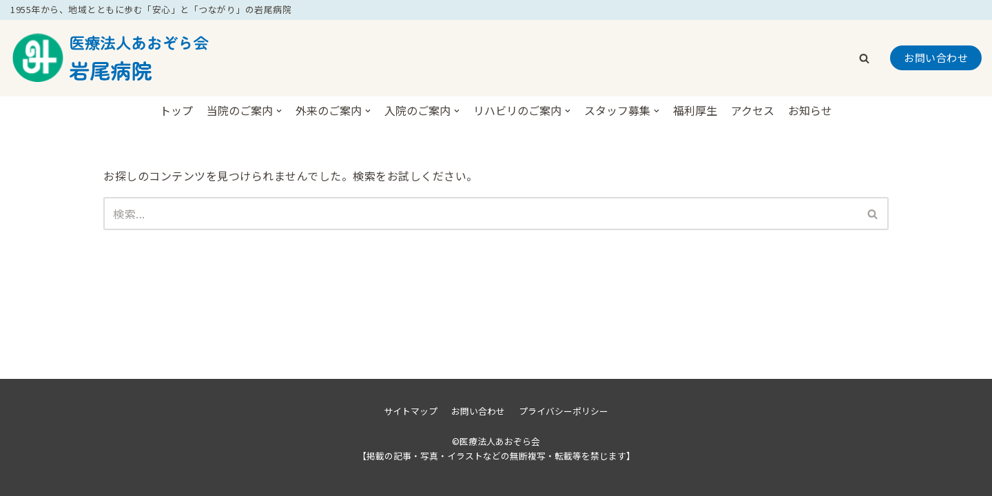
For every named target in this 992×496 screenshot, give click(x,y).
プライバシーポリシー (563, 410)
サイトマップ (410, 410)
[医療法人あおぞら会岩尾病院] (113, 58)
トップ (176, 110)
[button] (864, 58)
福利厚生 (695, 110)
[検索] (480, 213)
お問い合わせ (936, 57)
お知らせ (810, 110)
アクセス (752, 110)
